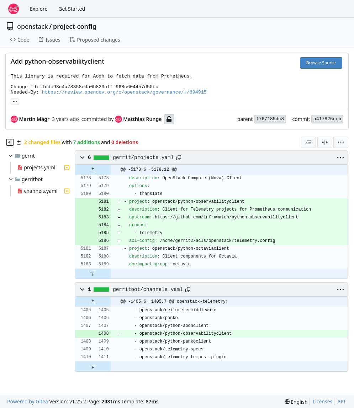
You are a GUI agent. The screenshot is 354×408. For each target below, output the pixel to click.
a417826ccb (327, 119)
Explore (38, 8)
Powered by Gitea (27, 401)
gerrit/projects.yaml (143, 157)
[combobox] (308, 142)
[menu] (340, 142)
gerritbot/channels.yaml (148, 289)
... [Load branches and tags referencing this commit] (15, 101)
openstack (32, 26)
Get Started (71, 8)
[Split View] (324, 142)
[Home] (13, 8)
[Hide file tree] (10, 142)
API (341, 401)
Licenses (323, 401)
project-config (74, 26)
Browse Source (321, 63)
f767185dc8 (270, 119)
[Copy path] (179, 158)
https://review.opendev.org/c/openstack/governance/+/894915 (124, 92)
